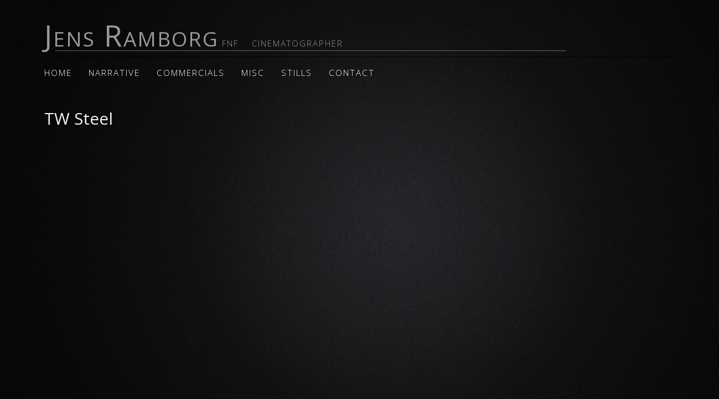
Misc (253, 73)
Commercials (191, 73)
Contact (352, 73)
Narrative (114, 73)
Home (58, 73)
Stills (296, 73)
